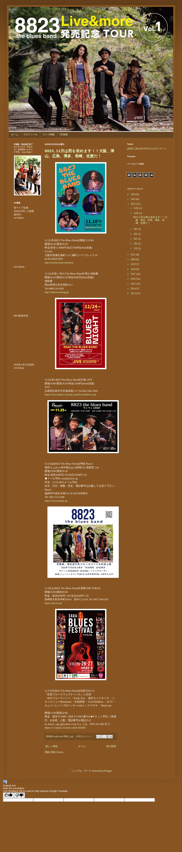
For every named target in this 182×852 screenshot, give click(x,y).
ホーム (14, 134)
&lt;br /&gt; (24, 390)
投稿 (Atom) (57, 752)
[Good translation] (8, 795)
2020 (133, 259)
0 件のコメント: (84, 736)
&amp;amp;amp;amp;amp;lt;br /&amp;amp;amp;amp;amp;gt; (24, 240)
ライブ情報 (49, 134)
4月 (136, 239)
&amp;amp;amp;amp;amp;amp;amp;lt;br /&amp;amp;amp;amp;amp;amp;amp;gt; (24, 338)
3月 (136, 243)
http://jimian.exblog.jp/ (57, 292)
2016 (133, 279)
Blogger (108, 771)
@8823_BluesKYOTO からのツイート (147, 148)
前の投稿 (111, 746)
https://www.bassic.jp (56, 500)
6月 (136, 234)
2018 (133, 269)
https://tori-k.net (53, 603)
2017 (133, 274)
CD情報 (64, 134)
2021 (133, 254)
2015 (133, 284)
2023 (133, 199)
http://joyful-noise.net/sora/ (59, 262)
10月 (136, 213)
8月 (136, 229)
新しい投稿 (52, 746)
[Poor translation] (19, 795)
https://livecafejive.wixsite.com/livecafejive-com (70, 394)
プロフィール (30, 134)
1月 (136, 248)
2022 (133, 204)
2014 (133, 288)
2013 (133, 293)
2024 (133, 194)
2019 (133, 264)
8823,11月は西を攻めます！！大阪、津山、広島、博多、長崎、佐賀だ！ (150, 220)
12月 (136, 208)
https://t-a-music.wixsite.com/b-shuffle (65, 727)
